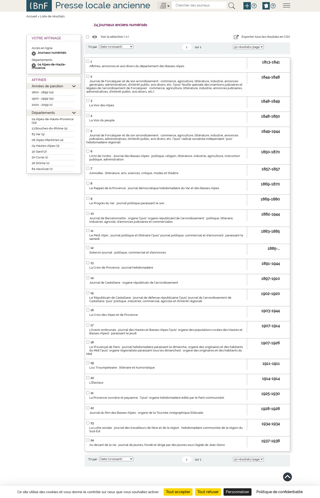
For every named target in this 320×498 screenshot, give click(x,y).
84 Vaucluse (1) (42, 169)
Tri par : (93, 47)
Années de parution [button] (47, 86)
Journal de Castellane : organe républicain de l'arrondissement (133, 282)
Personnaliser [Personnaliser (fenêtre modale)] (237, 492)
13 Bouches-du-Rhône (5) (50, 128)
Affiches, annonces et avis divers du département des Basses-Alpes (136, 66)
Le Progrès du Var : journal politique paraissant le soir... (127, 203)
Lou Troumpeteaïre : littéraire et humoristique (122, 367)
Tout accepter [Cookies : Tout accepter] (178, 492)
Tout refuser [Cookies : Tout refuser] (208, 492)
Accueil (31, 16)
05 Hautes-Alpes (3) (45, 145)
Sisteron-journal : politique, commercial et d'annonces (127, 252)
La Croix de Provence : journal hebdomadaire (121, 267)
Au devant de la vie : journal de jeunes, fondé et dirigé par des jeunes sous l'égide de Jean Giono (157, 445)
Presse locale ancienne (102, 5)
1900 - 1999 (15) (43, 98)
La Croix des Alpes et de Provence (113, 314)
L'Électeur (96, 382)
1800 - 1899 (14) (43, 92)
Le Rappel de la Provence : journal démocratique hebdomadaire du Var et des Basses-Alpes (154, 188)
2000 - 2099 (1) (42, 104)
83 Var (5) (38, 134)
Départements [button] (43, 113)
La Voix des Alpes (101, 105)
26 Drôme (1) (41, 163)
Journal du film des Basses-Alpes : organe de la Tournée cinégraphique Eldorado (146, 412)
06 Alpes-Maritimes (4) (47, 140)
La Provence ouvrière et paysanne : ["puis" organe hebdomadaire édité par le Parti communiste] (156, 397)
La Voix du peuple (102, 120)
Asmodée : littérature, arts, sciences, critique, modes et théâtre (133, 173)
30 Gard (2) (39, 151)
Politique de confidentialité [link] (279, 492)
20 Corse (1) (40, 157)
